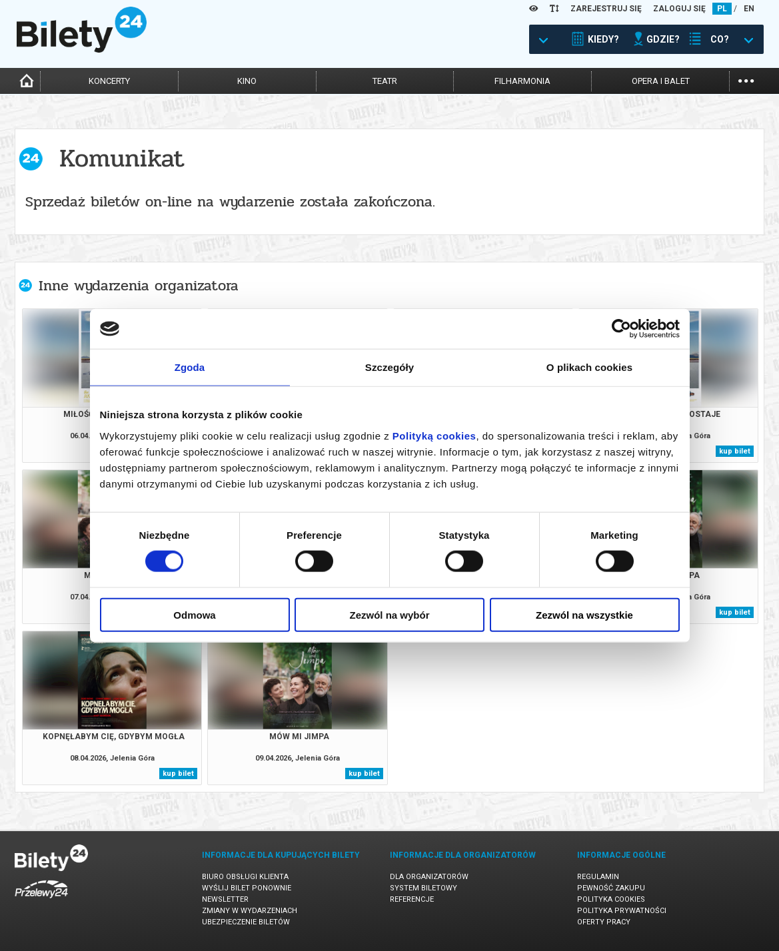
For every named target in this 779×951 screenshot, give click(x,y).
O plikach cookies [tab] (589, 367)
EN (749, 8)
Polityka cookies (611, 899)
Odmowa (194, 614)
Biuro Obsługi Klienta (245, 876)
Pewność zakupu (611, 888)
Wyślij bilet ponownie (246, 888)
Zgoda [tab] (190, 367)
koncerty (109, 81)
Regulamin (598, 876)
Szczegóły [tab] (389, 367)
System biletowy (423, 888)
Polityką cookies (434, 435)
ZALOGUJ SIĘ (679, 8)
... (746, 79)
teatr (385, 81)
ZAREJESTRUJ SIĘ (606, 8)
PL (722, 8)
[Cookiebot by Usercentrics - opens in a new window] (621, 329)
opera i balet (661, 81)
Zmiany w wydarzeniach (249, 910)
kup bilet (734, 451)
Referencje (412, 899)
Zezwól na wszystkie (584, 614)
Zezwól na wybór (389, 614)
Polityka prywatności (621, 910)
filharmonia (522, 81)
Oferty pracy (603, 922)
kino (247, 81)
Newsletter (225, 899)
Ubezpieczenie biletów (246, 922)
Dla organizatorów (429, 876)
